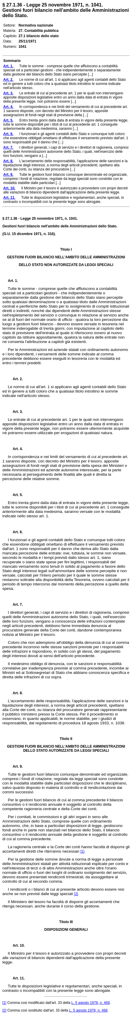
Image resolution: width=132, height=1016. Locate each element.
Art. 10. (16, 945)
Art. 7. (15, 605)
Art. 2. (15, 379)
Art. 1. (13, 281)
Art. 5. (15, 495)
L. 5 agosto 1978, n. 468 (90, 1003)
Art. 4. (15, 449)
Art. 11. (16, 978)
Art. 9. (15, 766)
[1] (82, 851)
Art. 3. (15, 412)
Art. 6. (15, 532)
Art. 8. (15, 693)
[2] (76, 894)
